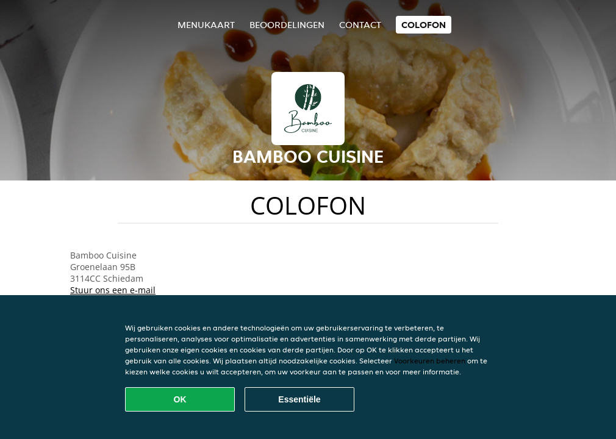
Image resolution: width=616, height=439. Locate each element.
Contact (360, 24)
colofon (423, 24)
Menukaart (206, 24)
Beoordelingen (286, 24)
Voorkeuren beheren (429, 360)
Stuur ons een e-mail (113, 290)
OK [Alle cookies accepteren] (180, 399)
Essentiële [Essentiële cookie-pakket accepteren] (299, 399)
